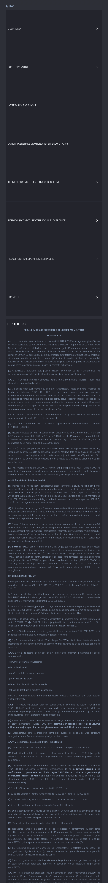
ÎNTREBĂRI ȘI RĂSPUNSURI (22, 105)
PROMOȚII (13, 297)
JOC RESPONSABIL (18, 67)
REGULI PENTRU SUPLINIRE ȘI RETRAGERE (31, 258)
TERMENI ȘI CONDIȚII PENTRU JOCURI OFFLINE (33, 182)
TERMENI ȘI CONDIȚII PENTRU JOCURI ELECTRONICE (36, 220)
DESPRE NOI (14, 28)
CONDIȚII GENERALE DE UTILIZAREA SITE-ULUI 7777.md (38, 143)
